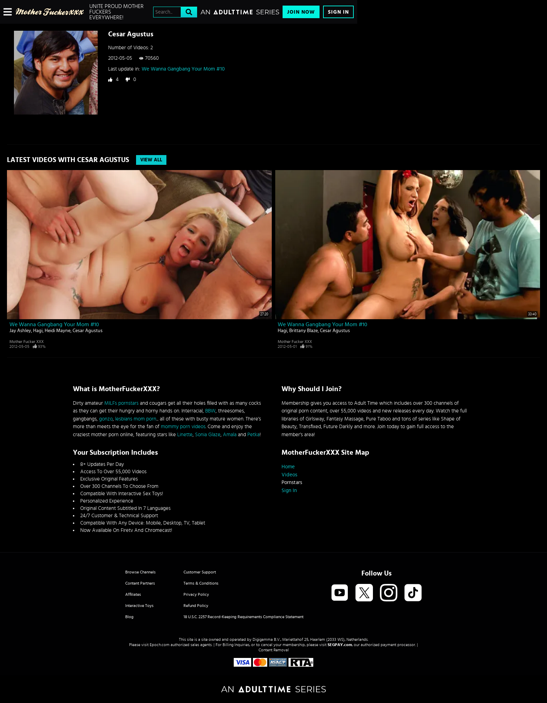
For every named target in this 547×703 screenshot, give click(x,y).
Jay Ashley (20, 330)
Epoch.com (160, 645)
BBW (210, 410)
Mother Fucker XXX (26, 341)
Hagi (38, 330)
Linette (185, 434)
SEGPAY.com (340, 645)
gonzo (106, 419)
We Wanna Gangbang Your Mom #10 (183, 69)
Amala (230, 434)
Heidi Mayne (57, 330)
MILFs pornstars (121, 403)
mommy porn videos (183, 426)
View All (151, 160)
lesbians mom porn (135, 419)
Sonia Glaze (207, 434)
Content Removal (273, 650)
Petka (253, 434)
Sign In (338, 12)
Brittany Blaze (303, 330)
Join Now (301, 12)
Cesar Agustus (88, 330)
